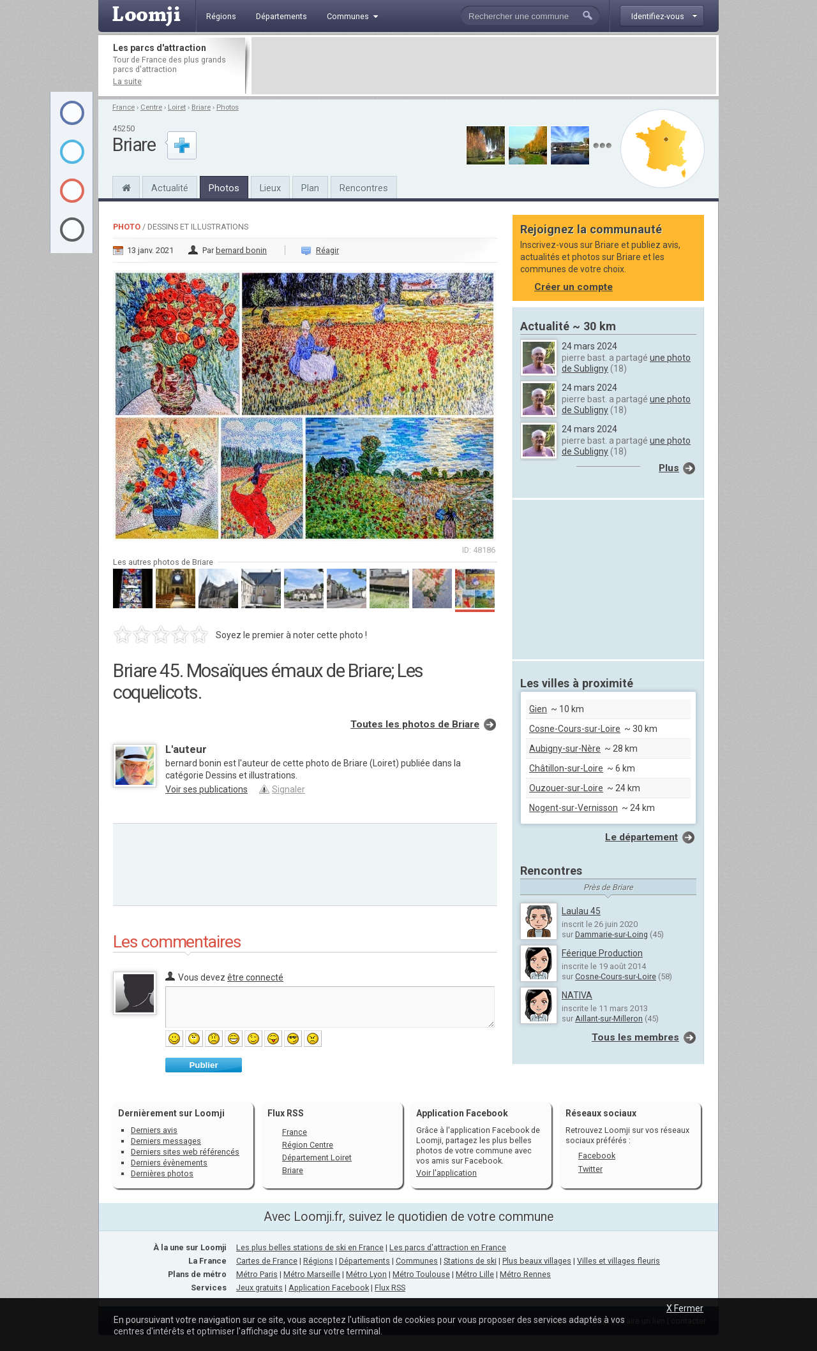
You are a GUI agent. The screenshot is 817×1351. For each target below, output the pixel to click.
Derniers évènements (169, 1162)
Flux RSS (285, 1113)
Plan (310, 188)
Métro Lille (475, 1274)
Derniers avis (154, 1130)
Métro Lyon (366, 1274)
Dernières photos (162, 1173)
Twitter (590, 1169)
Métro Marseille (311, 1274)
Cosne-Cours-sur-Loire (574, 729)
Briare (201, 107)
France (123, 107)
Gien (538, 709)
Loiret (177, 107)
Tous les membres (635, 1037)
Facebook (596, 1155)
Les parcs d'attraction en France (447, 1247)
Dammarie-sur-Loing (611, 934)
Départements (364, 1261)
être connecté (255, 977)
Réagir (327, 250)
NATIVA (577, 995)
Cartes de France (266, 1261)
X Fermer (684, 1308)
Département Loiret (317, 1157)
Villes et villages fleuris (618, 1261)
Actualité (169, 188)
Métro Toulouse (421, 1274)
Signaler (288, 789)
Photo (126, 226)
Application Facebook (329, 1287)
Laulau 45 (581, 911)
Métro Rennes (525, 1274)
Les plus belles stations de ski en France (310, 1247)
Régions (318, 1261)
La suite (127, 81)
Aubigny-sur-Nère (565, 748)
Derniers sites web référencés (185, 1152)
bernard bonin (241, 250)
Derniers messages (166, 1141)
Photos (227, 107)
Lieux (270, 188)
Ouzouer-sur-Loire (566, 788)
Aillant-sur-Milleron (609, 1018)
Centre (151, 107)
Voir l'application (446, 1173)
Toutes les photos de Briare (414, 724)
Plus (669, 468)
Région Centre (307, 1145)
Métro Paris (257, 1274)
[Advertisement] (483, 65)
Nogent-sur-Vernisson (573, 808)
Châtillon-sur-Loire (566, 768)
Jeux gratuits (259, 1287)
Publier (203, 1065)
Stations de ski (470, 1261)
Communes (417, 1261)
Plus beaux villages (536, 1261)
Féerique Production (602, 953)
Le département (641, 837)
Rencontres (364, 188)
